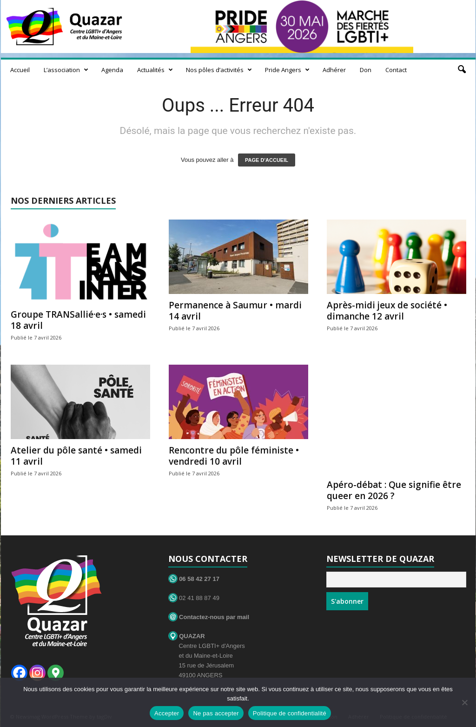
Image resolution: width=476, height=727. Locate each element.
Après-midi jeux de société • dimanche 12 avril (387, 310)
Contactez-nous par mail (209, 617)
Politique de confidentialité (289, 713)
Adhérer (334, 70)
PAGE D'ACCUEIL (266, 160)
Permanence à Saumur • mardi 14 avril (235, 310)
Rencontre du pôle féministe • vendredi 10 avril (234, 455)
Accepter (166, 713)
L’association (66, 70)
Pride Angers (287, 70)
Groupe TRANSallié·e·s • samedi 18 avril (78, 320)
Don (365, 70)
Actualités (155, 70)
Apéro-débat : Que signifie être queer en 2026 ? (394, 490)
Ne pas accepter (215, 713)
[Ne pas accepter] (464, 702)
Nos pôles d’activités (219, 70)
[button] (461, 70)
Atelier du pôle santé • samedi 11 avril (76, 455)
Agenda (112, 70)
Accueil (20, 70)
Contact (396, 70)
